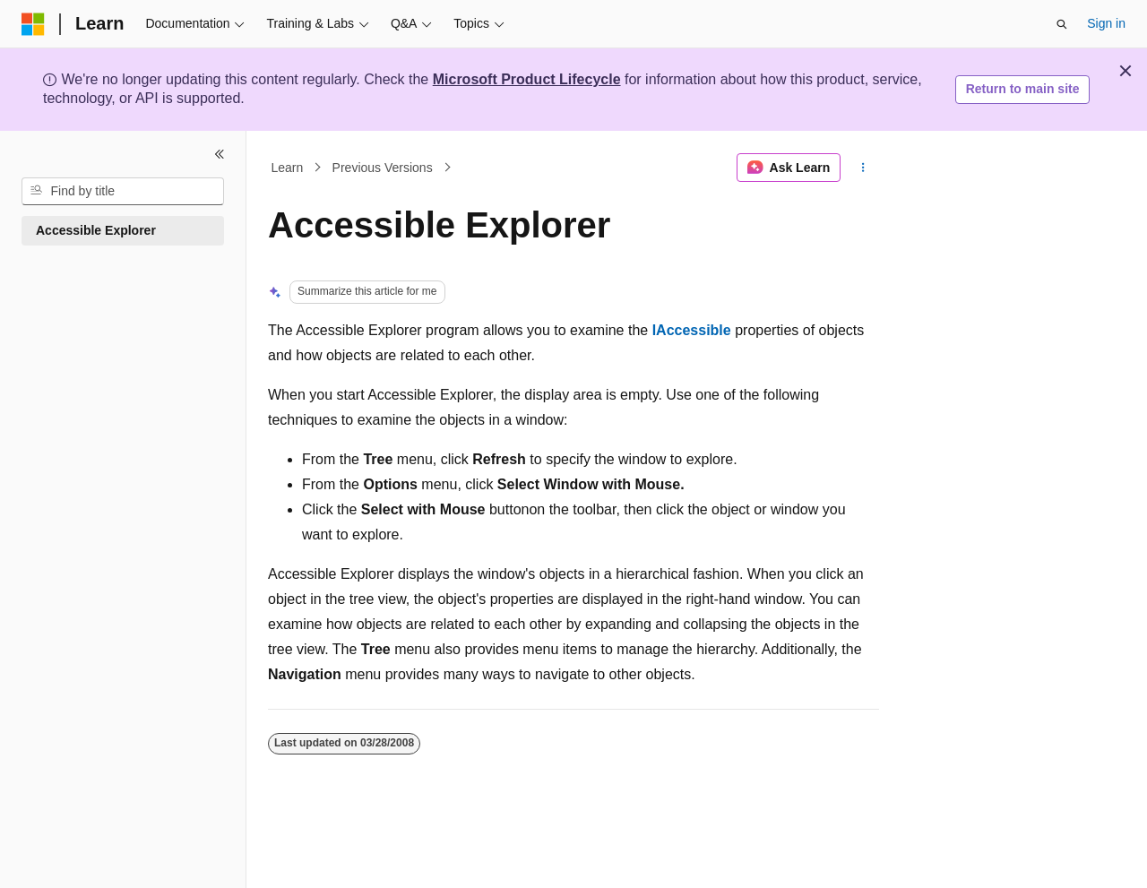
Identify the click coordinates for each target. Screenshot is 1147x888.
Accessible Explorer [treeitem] (96, 230)
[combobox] (123, 191)
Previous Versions (382, 167)
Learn (288, 167)
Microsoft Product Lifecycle (527, 79)
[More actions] (863, 167)
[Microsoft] (33, 24)
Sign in (1106, 23)
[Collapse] (219, 154)
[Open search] (1062, 24)
